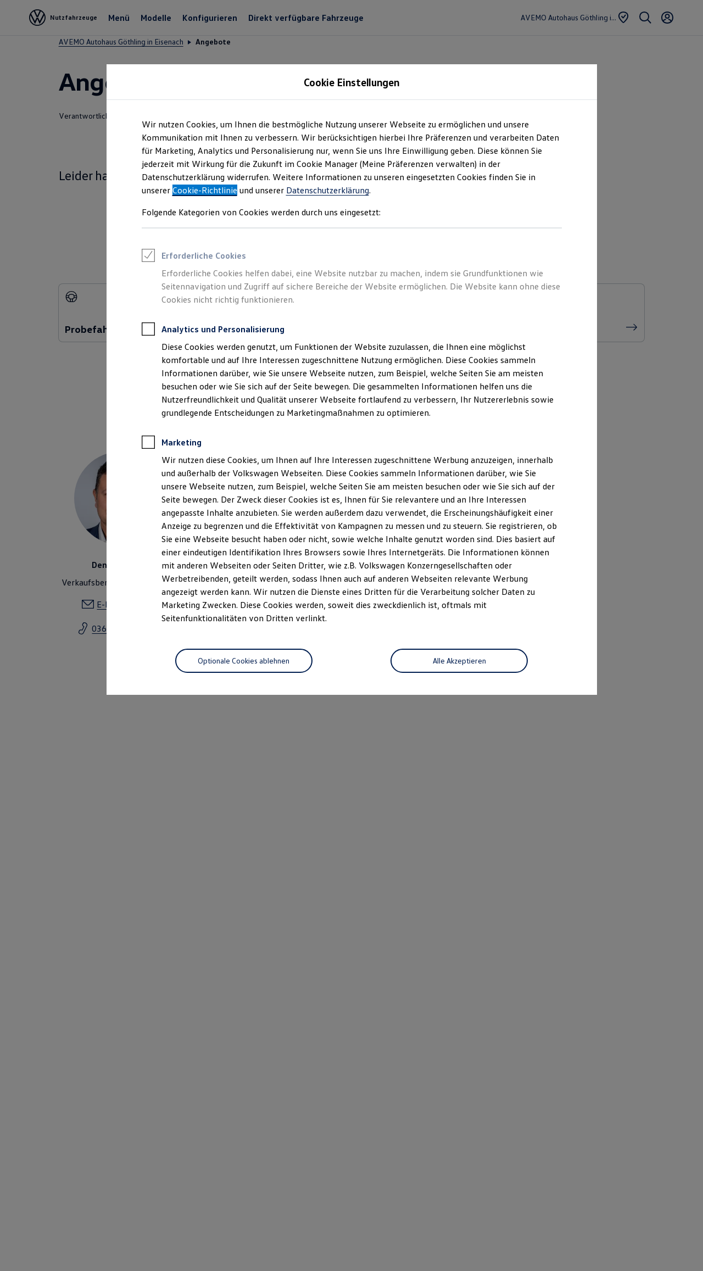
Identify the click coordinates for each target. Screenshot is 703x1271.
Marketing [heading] (172, 444)
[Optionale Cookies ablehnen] (244, 661)
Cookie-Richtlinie (204, 190)
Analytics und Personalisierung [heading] (213, 330)
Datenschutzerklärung (327, 190)
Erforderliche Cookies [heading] (194, 257)
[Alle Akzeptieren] (459, 661)
